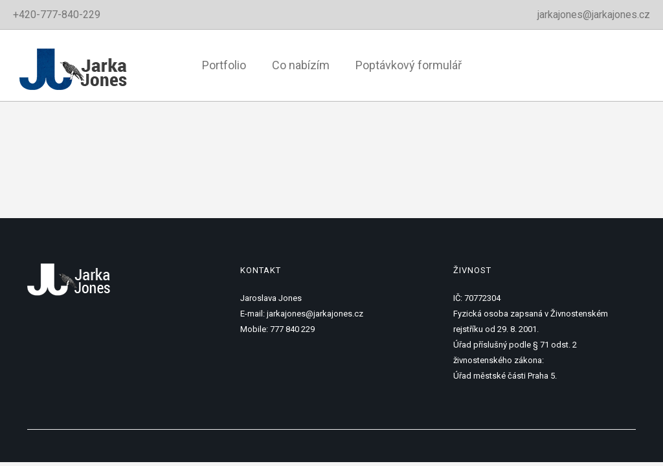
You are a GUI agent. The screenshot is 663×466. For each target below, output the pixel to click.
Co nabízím (301, 65)
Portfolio (224, 65)
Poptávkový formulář (408, 65)
